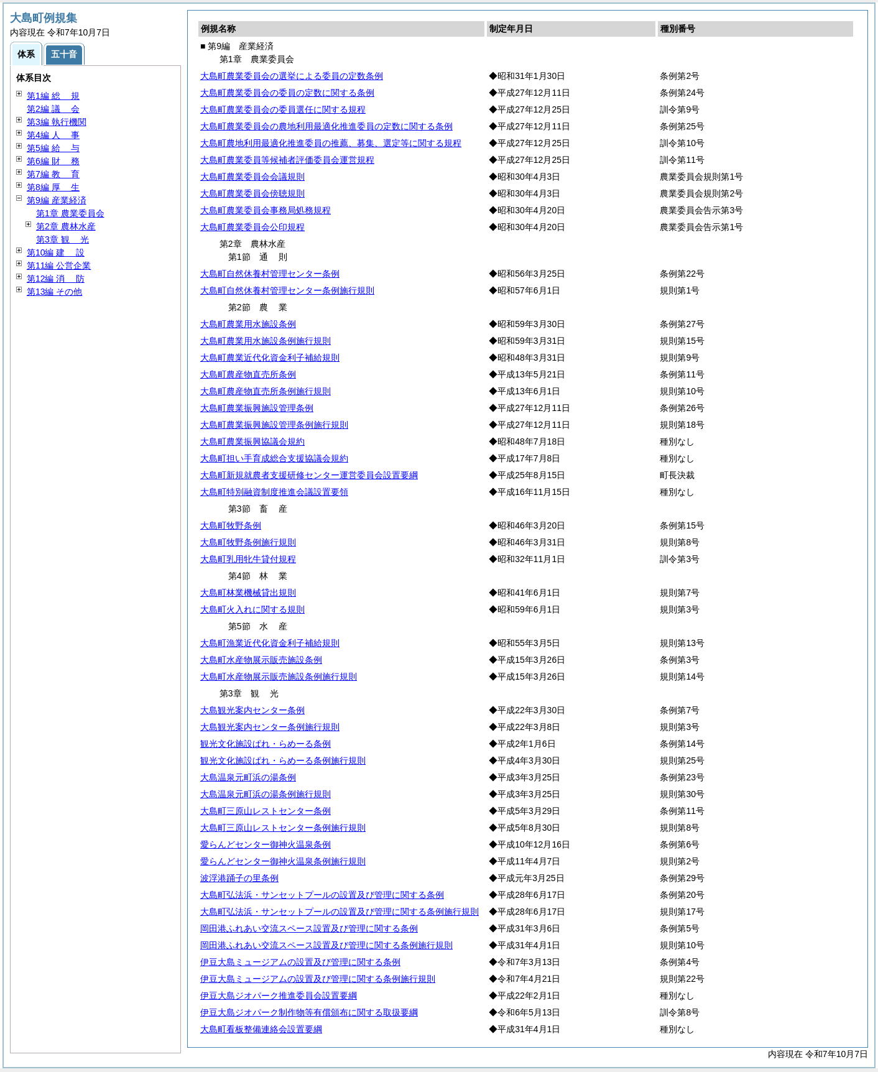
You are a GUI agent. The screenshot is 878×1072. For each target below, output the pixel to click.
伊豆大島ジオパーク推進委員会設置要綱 (278, 995)
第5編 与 (53, 148)
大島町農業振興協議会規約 (252, 441)
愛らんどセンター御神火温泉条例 (265, 844)
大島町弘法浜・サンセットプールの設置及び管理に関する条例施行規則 (339, 912)
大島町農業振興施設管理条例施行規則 (274, 425)
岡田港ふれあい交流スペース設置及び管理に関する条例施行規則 (326, 945)
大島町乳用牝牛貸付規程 (248, 559)
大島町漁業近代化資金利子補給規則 (270, 643)
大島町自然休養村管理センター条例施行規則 (287, 290)
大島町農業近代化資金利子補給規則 (270, 358)
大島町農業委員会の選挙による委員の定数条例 (291, 76)
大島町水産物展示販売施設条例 (261, 660)
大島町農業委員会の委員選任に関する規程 (283, 109)
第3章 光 (62, 239)
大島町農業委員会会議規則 (252, 177)
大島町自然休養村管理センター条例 (270, 274)
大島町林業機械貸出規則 (248, 593)
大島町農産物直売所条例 (248, 374)
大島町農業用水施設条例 (248, 324)
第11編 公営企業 (59, 265)
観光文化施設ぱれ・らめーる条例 (265, 744)
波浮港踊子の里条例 (239, 878)
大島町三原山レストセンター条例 (265, 811)
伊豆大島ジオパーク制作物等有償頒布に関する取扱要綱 (309, 1012)
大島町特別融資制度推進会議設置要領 (274, 492)
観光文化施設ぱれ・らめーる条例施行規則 (283, 760)
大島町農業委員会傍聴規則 (252, 193)
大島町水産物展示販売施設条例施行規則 (278, 677)
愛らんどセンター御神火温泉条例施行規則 (283, 861)
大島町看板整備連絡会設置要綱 (261, 1029)
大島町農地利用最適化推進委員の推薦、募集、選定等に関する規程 (330, 143)
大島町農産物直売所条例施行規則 (265, 391)
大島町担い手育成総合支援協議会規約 (274, 458)
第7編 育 (53, 174)
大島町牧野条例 (230, 525)
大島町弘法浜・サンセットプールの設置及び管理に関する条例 (322, 895)
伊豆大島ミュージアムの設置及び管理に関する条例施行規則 (317, 979)
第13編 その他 (54, 292)
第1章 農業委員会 (70, 213)
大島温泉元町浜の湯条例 (248, 777)
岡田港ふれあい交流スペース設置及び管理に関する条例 (309, 928)
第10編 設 (56, 252)
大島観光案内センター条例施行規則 (270, 727)
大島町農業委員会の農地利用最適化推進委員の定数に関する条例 (326, 126)
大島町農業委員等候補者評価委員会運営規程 (287, 160)
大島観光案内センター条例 (252, 710)
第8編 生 (53, 187)
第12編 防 (56, 279)
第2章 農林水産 (66, 226)
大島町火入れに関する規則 (252, 609)
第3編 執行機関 (56, 122)
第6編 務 (53, 161)
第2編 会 (53, 109)
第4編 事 (53, 135)
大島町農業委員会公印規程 (252, 227)
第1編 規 (53, 96)
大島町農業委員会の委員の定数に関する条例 (287, 93)
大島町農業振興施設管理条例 (256, 408)
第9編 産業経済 (56, 200)
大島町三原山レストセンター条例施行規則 (283, 828)
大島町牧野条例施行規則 (248, 542)
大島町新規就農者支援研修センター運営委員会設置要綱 (309, 475)
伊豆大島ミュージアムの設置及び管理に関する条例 (300, 962)
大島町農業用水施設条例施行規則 (265, 341)
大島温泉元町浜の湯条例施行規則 (265, 794)
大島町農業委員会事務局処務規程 (265, 210)
